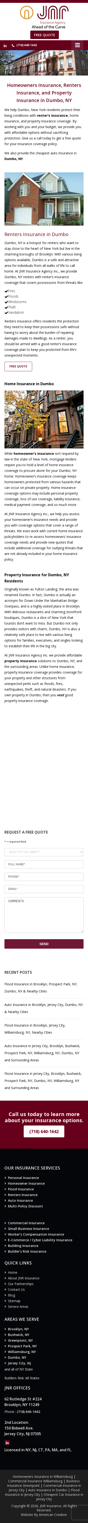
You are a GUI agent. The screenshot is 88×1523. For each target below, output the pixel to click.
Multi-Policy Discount (25, 1206)
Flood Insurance (21, 1189)
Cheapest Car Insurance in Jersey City (59, 1496)
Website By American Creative (44, 1514)
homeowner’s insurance (34, 453)
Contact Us (16, 1289)
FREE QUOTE (18, 366)
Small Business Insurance (28, 1228)
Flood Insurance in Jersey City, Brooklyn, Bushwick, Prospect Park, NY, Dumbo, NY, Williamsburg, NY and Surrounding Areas (43, 1080)
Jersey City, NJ (19, 1363)
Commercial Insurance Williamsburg (35, 1481)
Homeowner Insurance (26, 1183)
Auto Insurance (20, 1200)
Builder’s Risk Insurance (27, 1251)
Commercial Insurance (26, 1223)
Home (12, 1272)
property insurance (20, 661)
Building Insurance (23, 1245)
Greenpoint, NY (20, 1340)
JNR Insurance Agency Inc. (39, 271)
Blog (11, 1295)
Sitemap (14, 1301)
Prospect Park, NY (22, 1346)
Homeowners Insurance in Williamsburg (43, 1476)
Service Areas (18, 1306)
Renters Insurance (23, 1194)
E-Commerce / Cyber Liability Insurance (40, 1240)
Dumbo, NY (17, 1357)
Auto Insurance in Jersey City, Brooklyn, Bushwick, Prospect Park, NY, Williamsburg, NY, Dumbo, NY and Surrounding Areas (42, 1053)
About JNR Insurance (23, 1278)
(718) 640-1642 (26, 45)
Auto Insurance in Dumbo (47, 1490)
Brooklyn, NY (18, 1329)
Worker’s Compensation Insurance (36, 1234)
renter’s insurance (52, 115)
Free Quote (44, 34)
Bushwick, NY (18, 1334)
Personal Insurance (23, 1177)
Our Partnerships (21, 1284)
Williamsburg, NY (22, 1351)
